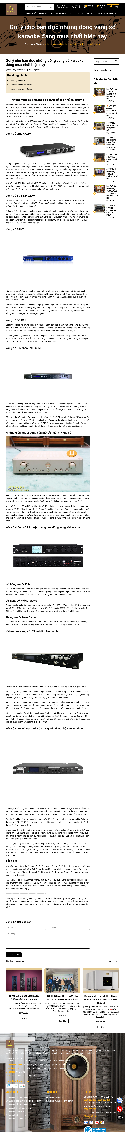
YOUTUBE (43, 17)
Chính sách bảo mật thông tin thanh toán (23, 1105)
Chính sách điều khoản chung (18, 1112)
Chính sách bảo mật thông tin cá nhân (22, 1108)
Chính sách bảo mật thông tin (18, 1101)
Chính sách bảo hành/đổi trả (18, 1122)
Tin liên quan (13, 965)
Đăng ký (77, 10)
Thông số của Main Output (20, 93)
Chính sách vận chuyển (16, 1119)
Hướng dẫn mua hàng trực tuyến (59, 1105)
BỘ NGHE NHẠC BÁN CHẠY (63, 17)
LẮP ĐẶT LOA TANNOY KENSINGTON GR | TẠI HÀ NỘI (111, 98)
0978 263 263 (22, 1076)
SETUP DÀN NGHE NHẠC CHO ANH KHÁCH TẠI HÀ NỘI (112, 178)
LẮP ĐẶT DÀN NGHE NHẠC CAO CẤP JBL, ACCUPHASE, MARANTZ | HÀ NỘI (112, 196)
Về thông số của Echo (18, 84)
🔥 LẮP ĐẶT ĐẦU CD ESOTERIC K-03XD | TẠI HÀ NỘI (111, 115)
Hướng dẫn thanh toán (54, 1101)
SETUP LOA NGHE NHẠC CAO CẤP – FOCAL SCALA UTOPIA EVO (112, 146)
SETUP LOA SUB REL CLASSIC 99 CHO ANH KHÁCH (111, 214)
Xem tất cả (112, 965)
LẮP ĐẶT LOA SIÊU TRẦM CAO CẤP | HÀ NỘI (111, 162)
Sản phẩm (102, 11)
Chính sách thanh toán (15, 1115)
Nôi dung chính (17, 79)
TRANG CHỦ (30, 17)
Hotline (64, 11)
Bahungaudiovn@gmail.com (24, 1079)
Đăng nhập (78, 12)
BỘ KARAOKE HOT (85, 17)
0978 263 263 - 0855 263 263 (97, 1104)
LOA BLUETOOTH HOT (106, 17)
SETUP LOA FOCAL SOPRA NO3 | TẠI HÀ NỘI (112, 130)
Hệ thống (90, 11)
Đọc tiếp (23, 1022)
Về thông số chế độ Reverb (21, 89)
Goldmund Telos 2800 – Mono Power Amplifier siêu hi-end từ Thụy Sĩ (101, 1003)
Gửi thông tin (14, 959)
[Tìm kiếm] (51, 11)
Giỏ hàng (115, 11)
